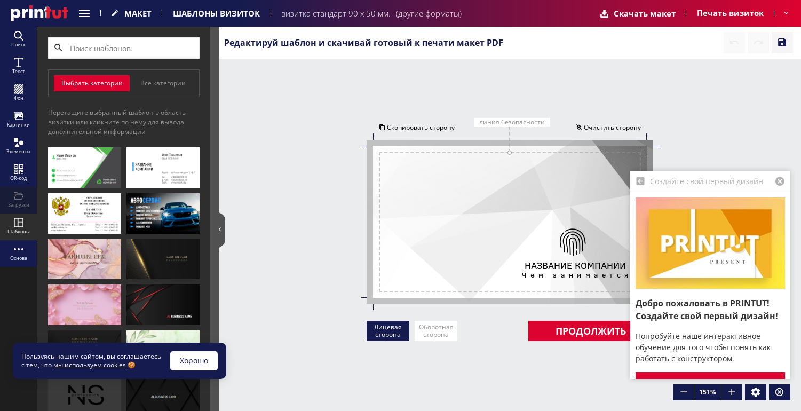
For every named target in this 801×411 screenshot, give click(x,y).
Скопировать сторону (417, 127)
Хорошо (194, 360)
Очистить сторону (608, 127)
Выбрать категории (92, 83)
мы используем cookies (89, 364)
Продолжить (591, 331)
